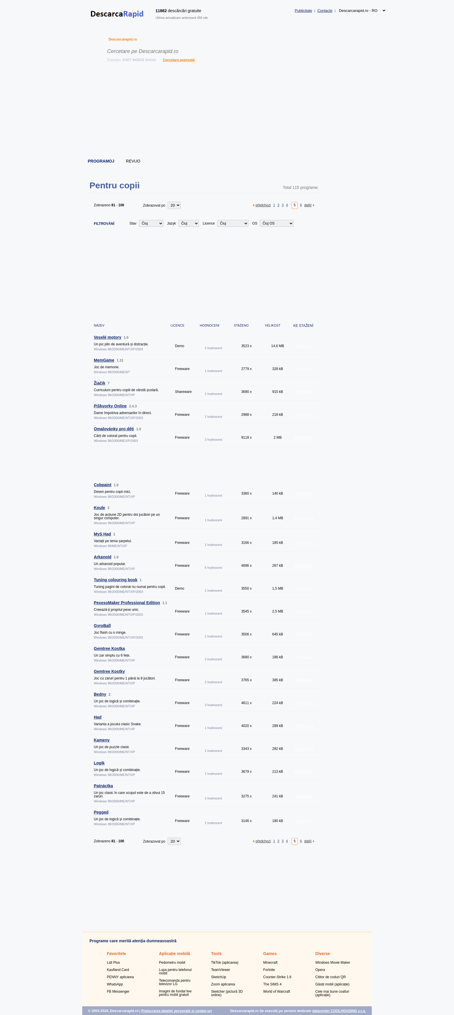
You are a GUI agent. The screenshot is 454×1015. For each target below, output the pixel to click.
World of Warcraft (276, 992)
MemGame (104, 360)
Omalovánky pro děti (114, 429)
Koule (99, 507)
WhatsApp (115, 984)
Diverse (322, 953)
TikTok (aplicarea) (224, 963)
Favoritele (116, 953)
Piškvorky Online (110, 406)
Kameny (101, 740)
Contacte (324, 10)
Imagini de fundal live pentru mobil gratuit (175, 993)
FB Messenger (118, 992)
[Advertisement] (227, 111)
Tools (216, 953)
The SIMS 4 (272, 984)
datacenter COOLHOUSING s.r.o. (339, 1011)
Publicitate (303, 10)
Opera (320, 970)
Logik (99, 763)
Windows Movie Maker (332, 963)
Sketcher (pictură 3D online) (227, 993)
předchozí (263, 205)
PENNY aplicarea (120, 977)
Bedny (100, 694)
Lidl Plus (113, 963)
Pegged (101, 812)
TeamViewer (220, 970)
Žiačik (99, 383)
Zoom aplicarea (223, 984)
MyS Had (102, 534)
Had (97, 717)
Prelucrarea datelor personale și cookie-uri (176, 1011)
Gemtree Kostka (109, 648)
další (308, 205)
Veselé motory (107, 337)
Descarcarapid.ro (123, 39)
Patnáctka (103, 785)
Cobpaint (102, 484)
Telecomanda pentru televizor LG (175, 982)
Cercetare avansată (179, 60)
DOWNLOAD (303, 346)
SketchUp (218, 977)
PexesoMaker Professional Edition (127, 602)
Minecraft (270, 963)
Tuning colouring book (116, 579)
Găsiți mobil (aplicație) (332, 984)
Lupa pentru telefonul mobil (175, 971)
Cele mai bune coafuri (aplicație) (332, 993)
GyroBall (102, 625)
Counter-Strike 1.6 (277, 977)
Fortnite (269, 970)
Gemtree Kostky (109, 671)
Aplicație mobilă (174, 953)
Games (270, 953)
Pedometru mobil (172, 963)
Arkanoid (102, 557)
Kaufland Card (118, 970)
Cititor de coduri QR (330, 977)
